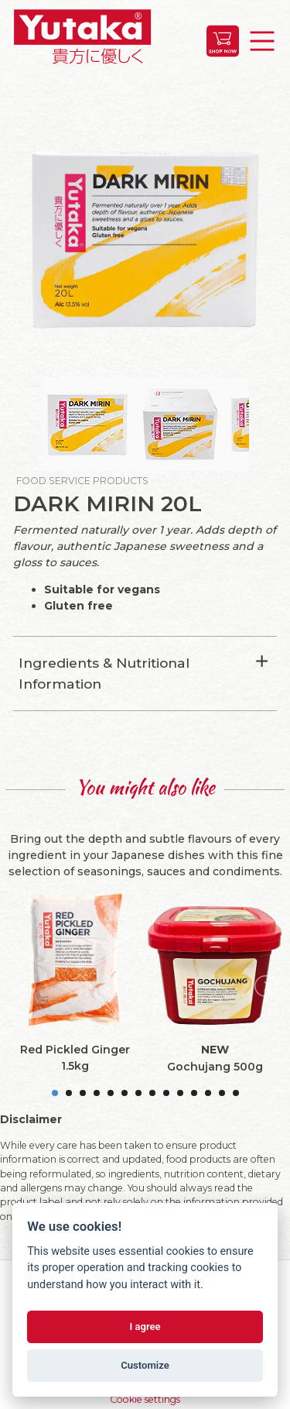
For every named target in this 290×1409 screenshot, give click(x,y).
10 (180, 1093)
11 (194, 1093)
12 (208, 1093)
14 (236, 1093)
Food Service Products (82, 480)
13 (222, 1093)
